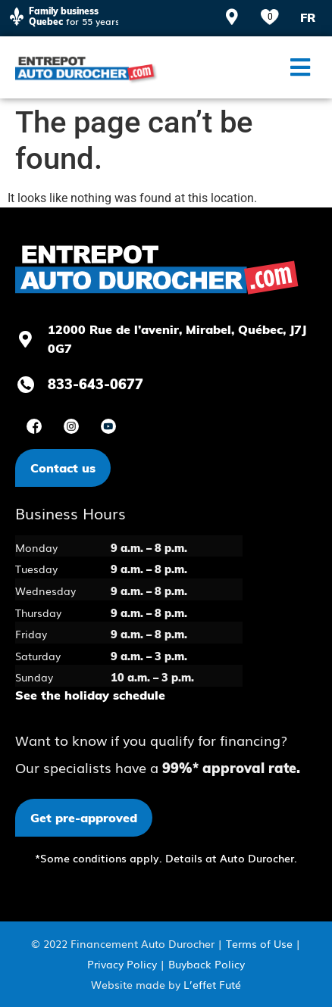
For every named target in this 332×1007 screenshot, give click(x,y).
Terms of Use (259, 943)
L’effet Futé (212, 984)
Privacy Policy (122, 963)
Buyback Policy (206, 963)
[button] (300, 67)
